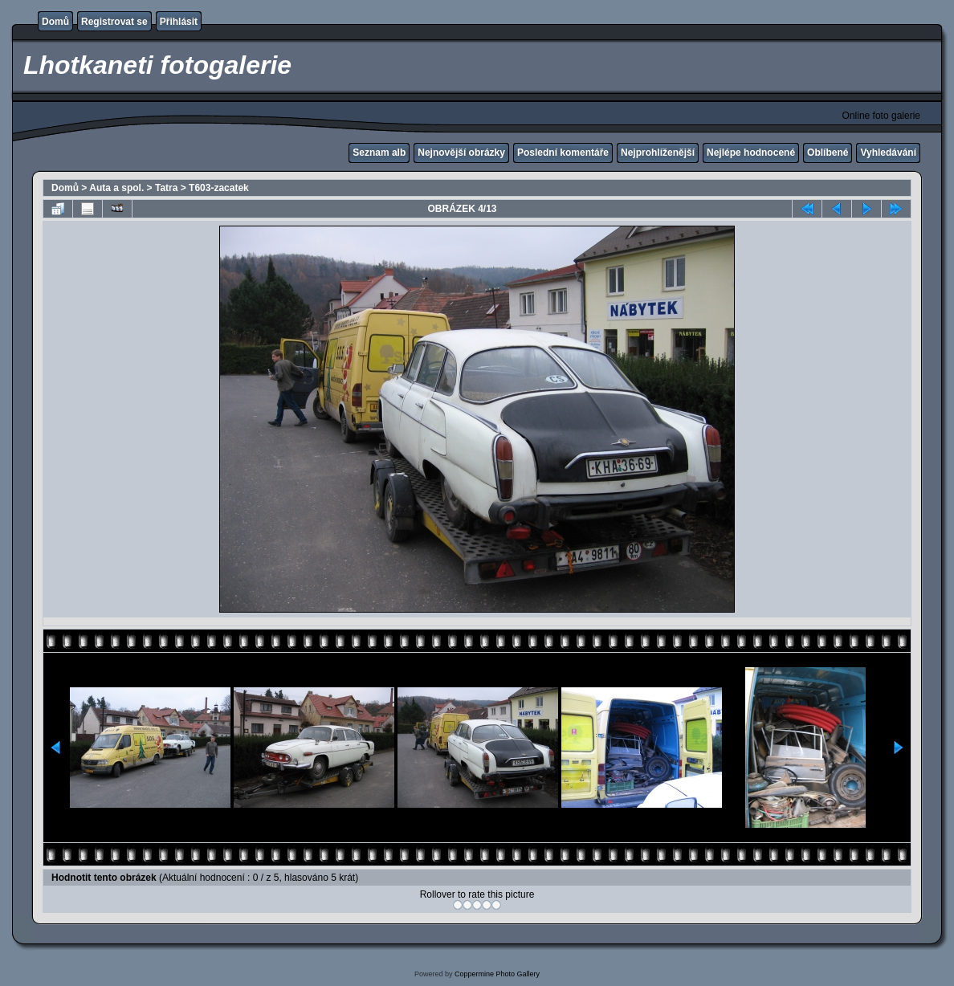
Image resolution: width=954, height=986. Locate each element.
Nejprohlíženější (658, 152)
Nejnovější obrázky (461, 152)
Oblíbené (827, 152)
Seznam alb (379, 152)
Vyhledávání (888, 152)
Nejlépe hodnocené (751, 152)
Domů (55, 21)
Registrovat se (114, 21)
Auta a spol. (116, 188)
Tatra (166, 188)
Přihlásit (179, 21)
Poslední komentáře (563, 152)
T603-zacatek (219, 188)
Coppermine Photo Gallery (497, 974)
